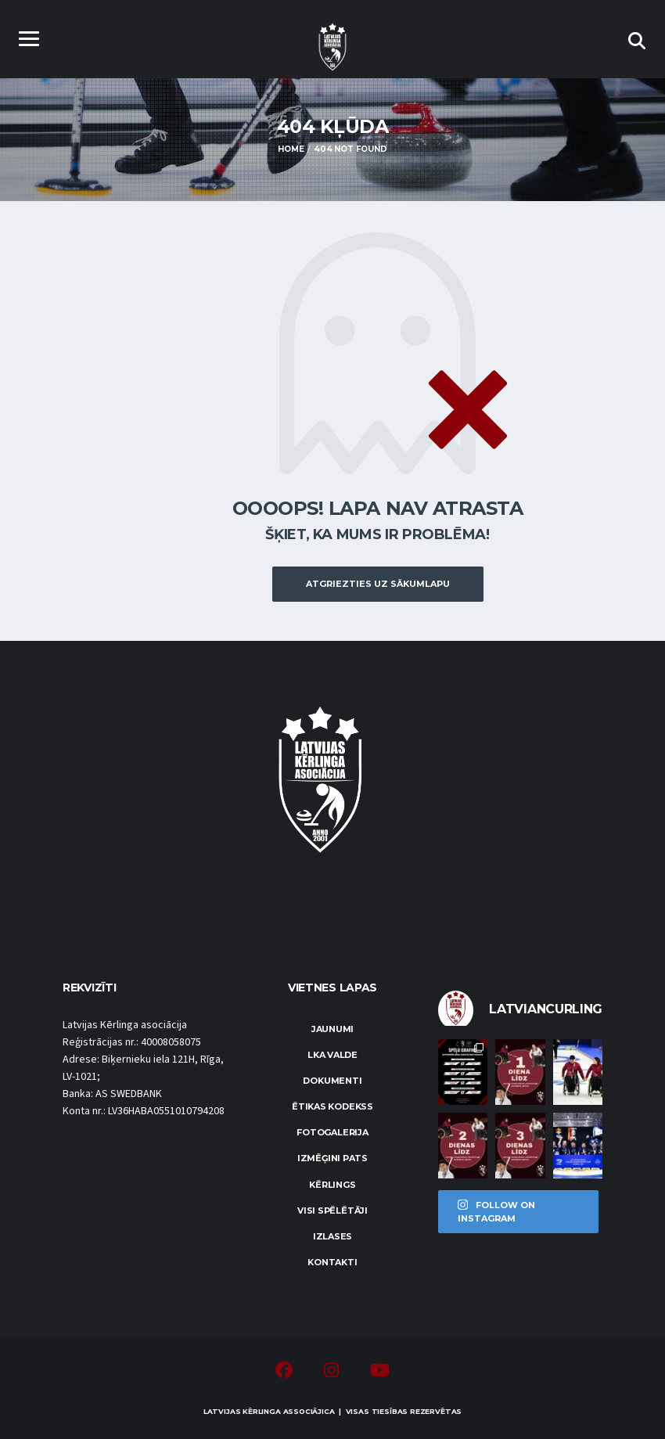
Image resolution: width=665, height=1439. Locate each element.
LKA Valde (332, 1054)
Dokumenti (332, 1080)
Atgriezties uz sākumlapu (378, 583)
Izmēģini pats (332, 1158)
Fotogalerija (332, 1132)
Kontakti (332, 1262)
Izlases (332, 1236)
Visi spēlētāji (332, 1210)
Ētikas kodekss (332, 1106)
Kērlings (332, 1184)
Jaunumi (332, 1028)
